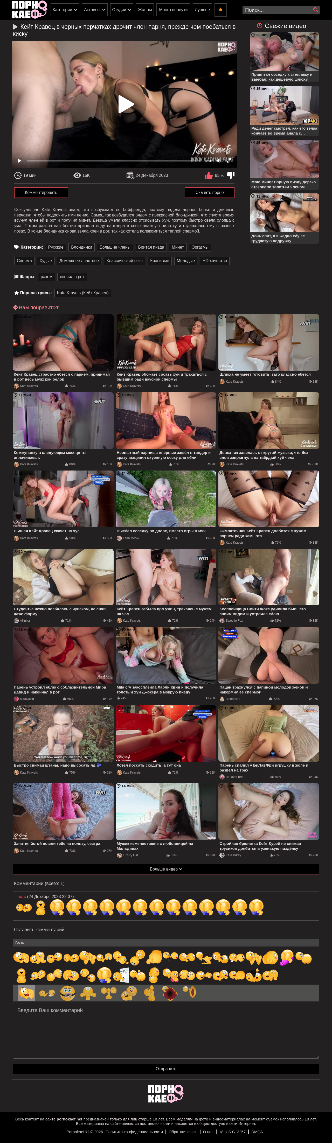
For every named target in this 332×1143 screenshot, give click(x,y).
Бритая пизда (151, 247)
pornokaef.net (69, 1119)
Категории (62, 10)
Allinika (22, 620)
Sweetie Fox (231, 620)
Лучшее (202, 10)
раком (46, 277)
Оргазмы (200, 247)
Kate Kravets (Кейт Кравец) (83, 293)
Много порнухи (173, 10)
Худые (45, 260)
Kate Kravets (26, 386)
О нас (208, 1132)
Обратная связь (183, 1132)
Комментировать (41, 192)
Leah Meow (128, 538)
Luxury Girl (127, 855)
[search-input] (281, 10)
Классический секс (125, 260)
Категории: (31, 247)
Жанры (145, 10)
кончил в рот (72, 277)
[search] (315, 10)
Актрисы (92, 10)
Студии (119, 10)
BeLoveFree (231, 777)
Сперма (24, 260)
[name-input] (166, 942)
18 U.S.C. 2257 (232, 1132)
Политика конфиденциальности (134, 1132)
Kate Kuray (230, 855)
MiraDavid (24, 699)
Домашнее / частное (79, 260)
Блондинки (81, 247)
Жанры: (27, 277)
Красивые (159, 260)
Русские (56, 247)
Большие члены (115, 247)
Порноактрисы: (36, 293)
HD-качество (215, 260)
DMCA (257, 1132)
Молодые (186, 260)
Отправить (166, 1069)
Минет (178, 247)
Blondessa (229, 699)
